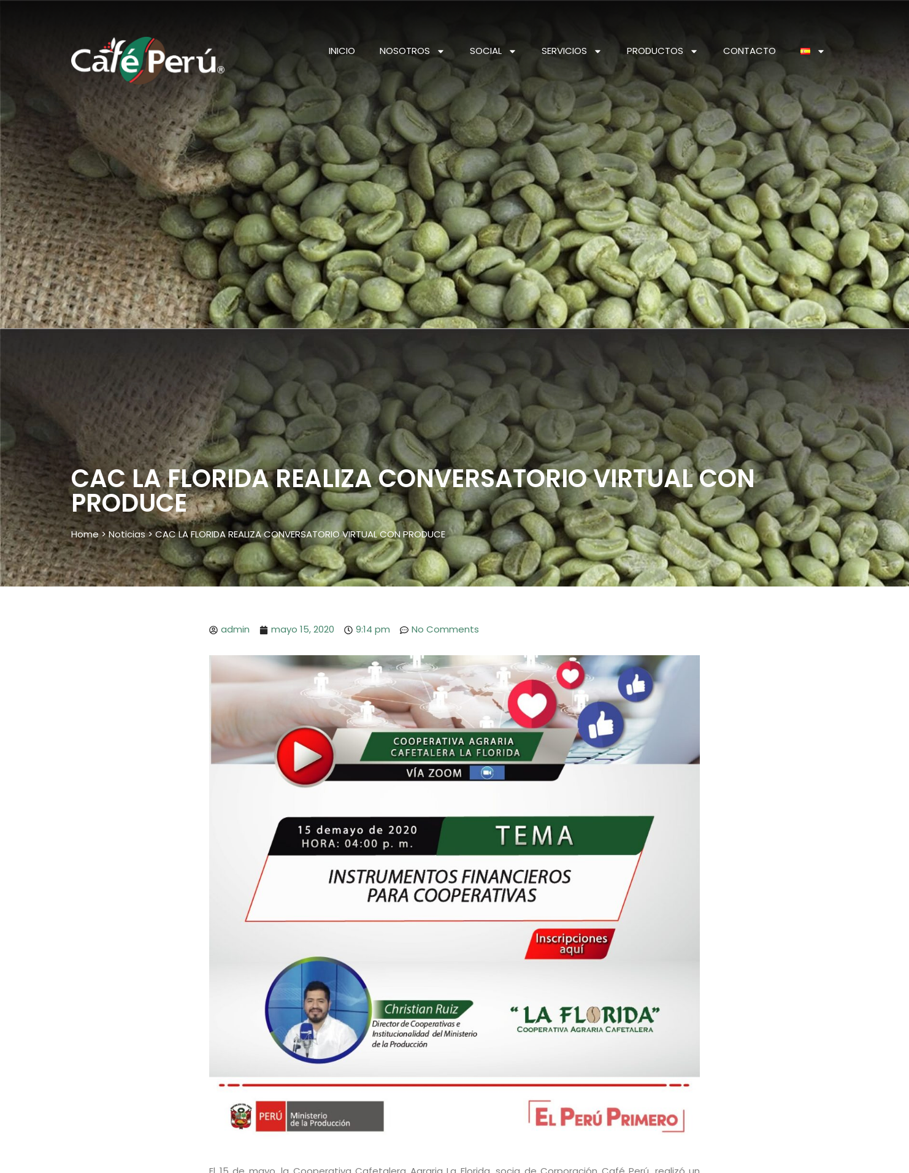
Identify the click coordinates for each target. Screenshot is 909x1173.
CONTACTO (749, 50)
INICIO (342, 50)
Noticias (127, 534)
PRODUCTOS (663, 51)
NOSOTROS (412, 51)
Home (85, 534)
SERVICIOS (572, 51)
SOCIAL (493, 51)
